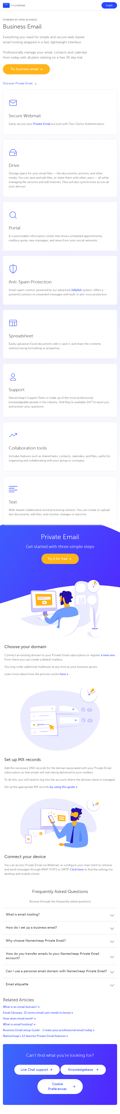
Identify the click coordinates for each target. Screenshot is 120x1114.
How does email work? (18, 1018)
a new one (108, 655)
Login (109, 5)
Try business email (25, 69)
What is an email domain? (20, 1007)
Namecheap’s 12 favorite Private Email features (34, 1036)
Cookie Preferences (57, 1086)
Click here (77, 869)
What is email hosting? (18, 1024)
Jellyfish (76, 290)
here (63, 674)
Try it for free (58, 559)
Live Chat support (34, 1069)
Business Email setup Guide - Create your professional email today (47, 1030)
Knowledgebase (80, 1069)
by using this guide (62, 787)
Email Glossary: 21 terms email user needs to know (37, 1012)
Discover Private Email (20, 83)
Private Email (41, 124)
